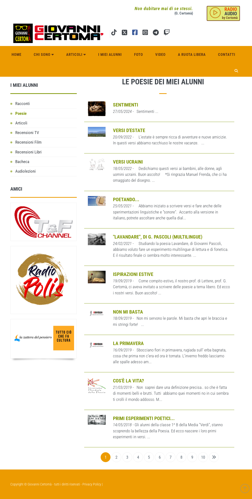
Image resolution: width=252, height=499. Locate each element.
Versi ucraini (128, 162)
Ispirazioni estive (133, 274)
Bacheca (22, 161)
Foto (138, 54)
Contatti (226, 54)
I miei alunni (110, 54)
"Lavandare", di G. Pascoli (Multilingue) (157, 237)
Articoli (76, 54)
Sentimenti (125, 105)
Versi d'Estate (129, 130)
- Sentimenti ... (135, 111)
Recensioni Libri (28, 152)
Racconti (22, 103)
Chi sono (44, 54)
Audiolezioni (25, 171)
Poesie (21, 113)
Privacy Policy (91, 484)
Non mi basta (128, 312)
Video (160, 54)
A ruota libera (192, 54)
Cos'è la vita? (128, 381)
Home (16, 54)
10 (203, 457)
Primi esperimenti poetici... (144, 418)
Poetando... (126, 199)
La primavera (128, 343)
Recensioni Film (28, 142)
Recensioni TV (27, 132)
